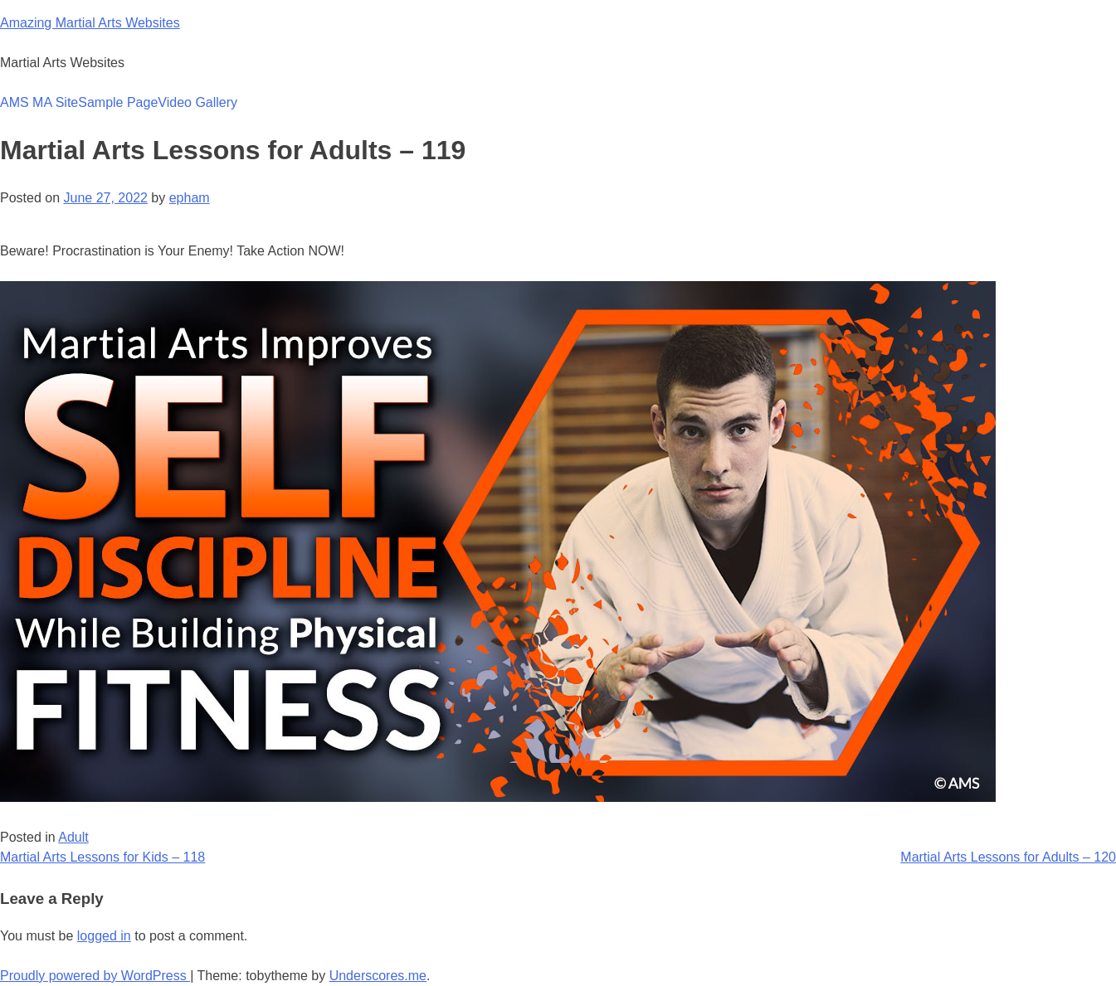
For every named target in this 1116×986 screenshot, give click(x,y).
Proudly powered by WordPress (95, 976)
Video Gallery (197, 102)
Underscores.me (377, 976)
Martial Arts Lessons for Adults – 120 (1008, 857)
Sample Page (118, 102)
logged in (104, 936)
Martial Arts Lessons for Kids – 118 (102, 857)
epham (189, 198)
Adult (73, 837)
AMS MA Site (39, 102)
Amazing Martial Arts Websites (90, 23)
